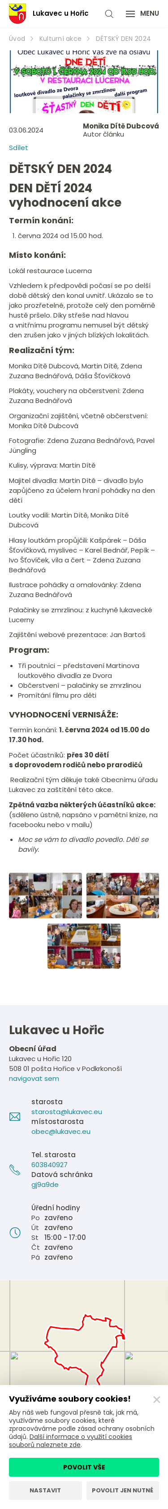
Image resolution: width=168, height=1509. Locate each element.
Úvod (17, 38)
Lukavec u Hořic (49, 14)
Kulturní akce (60, 38)
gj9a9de (45, 1184)
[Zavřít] (157, 1400)
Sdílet (18, 147)
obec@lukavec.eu (60, 1131)
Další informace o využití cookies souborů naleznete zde (70, 1440)
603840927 (49, 1164)
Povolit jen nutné (122, 1490)
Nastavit (45, 1490)
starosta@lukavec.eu (66, 1111)
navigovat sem (34, 1078)
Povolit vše (84, 1467)
